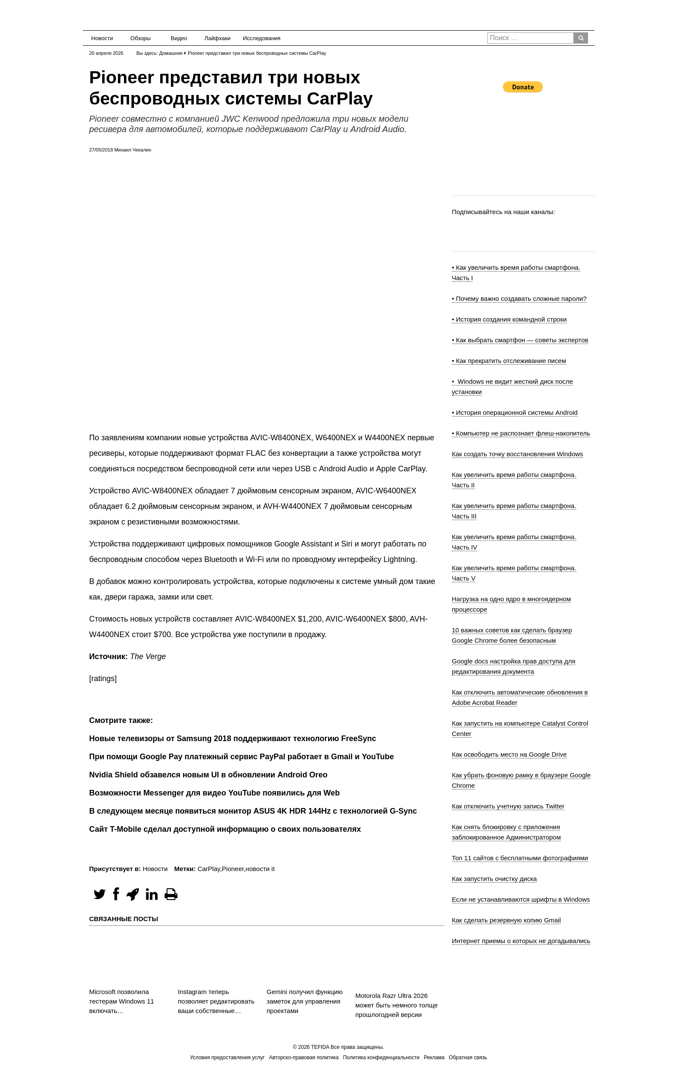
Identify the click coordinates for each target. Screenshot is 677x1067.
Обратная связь (468, 1057)
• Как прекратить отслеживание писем (509, 360)
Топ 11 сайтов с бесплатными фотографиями (520, 858)
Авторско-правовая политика (303, 1057)
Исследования (259, 38)
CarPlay (208, 868)
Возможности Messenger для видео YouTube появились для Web (214, 793)
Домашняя (171, 53)
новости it (260, 868)
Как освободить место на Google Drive (509, 754)
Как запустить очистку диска (494, 878)
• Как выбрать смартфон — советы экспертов (520, 340)
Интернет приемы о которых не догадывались (521, 940)
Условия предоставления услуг (227, 1057)
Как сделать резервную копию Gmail (506, 920)
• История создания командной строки (509, 319)
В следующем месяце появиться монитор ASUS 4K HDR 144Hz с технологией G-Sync (253, 811)
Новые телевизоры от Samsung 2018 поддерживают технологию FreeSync (232, 738)
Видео (179, 38)
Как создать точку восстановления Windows (517, 454)
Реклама (434, 1057)
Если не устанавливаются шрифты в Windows (521, 899)
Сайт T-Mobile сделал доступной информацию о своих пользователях (225, 829)
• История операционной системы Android (515, 412)
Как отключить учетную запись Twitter (508, 806)
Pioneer (233, 868)
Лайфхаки (218, 38)
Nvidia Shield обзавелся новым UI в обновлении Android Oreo (208, 774)
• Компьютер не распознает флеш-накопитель (521, 433)
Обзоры (140, 38)
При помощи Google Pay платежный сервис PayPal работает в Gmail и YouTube (241, 756)
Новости (102, 38)
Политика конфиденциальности (381, 1057)
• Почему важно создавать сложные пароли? (519, 298)
